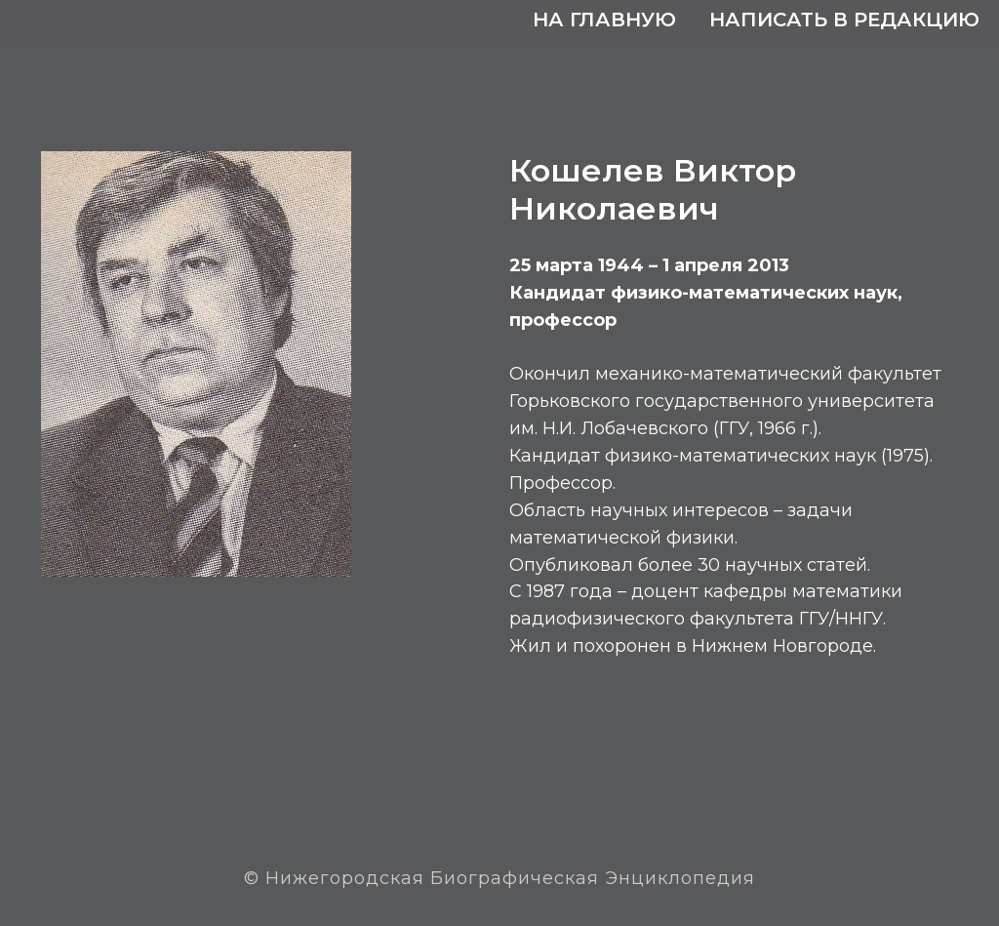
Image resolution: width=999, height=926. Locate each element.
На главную (604, 19)
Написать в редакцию (844, 19)
